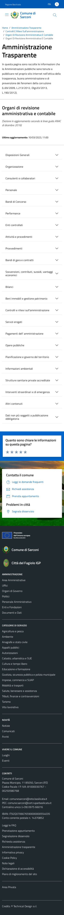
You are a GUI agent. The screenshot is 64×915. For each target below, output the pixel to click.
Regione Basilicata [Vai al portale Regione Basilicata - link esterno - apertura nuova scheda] (13, 4)
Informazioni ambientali (19, 369)
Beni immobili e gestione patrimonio (26, 298)
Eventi (5, 761)
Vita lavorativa (10, 707)
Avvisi (5, 737)
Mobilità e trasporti (12, 685)
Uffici (5, 585)
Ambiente (7, 637)
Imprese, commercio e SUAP (18, 680)
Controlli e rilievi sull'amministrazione (27, 310)
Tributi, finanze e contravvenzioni (20, 696)
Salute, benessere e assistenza (19, 691)
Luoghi (6, 755)
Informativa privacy (13, 852)
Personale (11, 190)
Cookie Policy (9, 858)
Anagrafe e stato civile (14, 642)
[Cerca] (55, 15)
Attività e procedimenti (18, 237)
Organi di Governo (12, 591)
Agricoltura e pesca (13, 631)
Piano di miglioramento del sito (19, 874)
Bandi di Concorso (15, 202)
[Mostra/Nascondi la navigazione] (7, 15)
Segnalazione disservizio (15, 836)
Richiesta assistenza (13, 841)
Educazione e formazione (16, 669)
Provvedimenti (13, 248)
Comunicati (8, 731)
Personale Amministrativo (16, 602)
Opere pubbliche (14, 345)
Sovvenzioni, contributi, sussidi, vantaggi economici (29, 273)
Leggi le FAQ (9, 825)
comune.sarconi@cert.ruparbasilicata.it (30, 803)
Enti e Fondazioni (12, 607)
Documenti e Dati (12, 613)
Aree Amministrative (13, 580)
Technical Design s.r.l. (25, 906)
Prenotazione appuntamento (18, 831)
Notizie (6, 726)
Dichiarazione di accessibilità (18, 869)
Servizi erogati (13, 322)
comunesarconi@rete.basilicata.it (28, 799)
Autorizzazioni (10, 653)
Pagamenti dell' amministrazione (24, 334)
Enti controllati (14, 225)
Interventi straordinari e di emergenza (27, 392)
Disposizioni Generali (17, 155)
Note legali (8, 863)
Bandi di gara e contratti (19, 260)
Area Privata (9, 887)
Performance (12, 213)
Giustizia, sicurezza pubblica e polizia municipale (28, 675)
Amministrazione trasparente (18, 847)
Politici (5, 596)
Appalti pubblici (10, 647)
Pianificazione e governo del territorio (27, 357)
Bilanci (9, 287)
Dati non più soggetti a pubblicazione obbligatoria (26, 417)
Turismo (6, 702)
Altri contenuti (14, 404)
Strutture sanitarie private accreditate (27, 380)
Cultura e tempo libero (14, 664)
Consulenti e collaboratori (20, 178)
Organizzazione (14, 167)
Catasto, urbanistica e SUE (17, 658)
